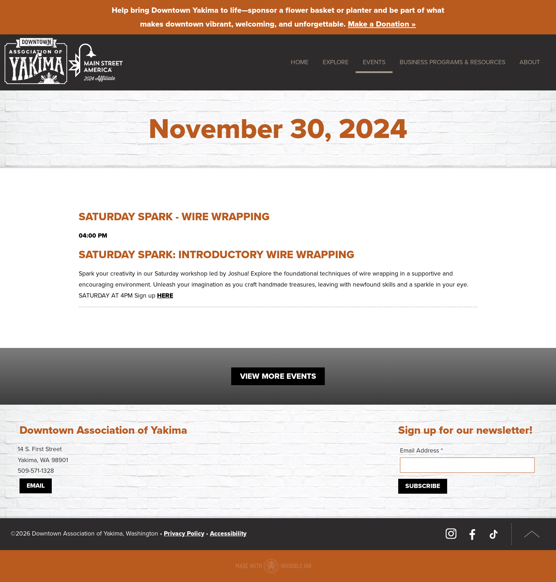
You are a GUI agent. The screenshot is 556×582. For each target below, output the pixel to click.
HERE (165, 295)
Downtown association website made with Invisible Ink (273, 566)
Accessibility (228, 533)
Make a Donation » (382, 24)
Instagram (451, 534)
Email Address (467, 460)
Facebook (472, 534)
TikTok (493, 534)
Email (36, 485)
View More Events (278, 376)
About (529, 62)
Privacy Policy (184, 533)
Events (374, 62)
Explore (336, 62)
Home (299, 62)
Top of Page (532, 534)
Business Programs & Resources (452, 62)
